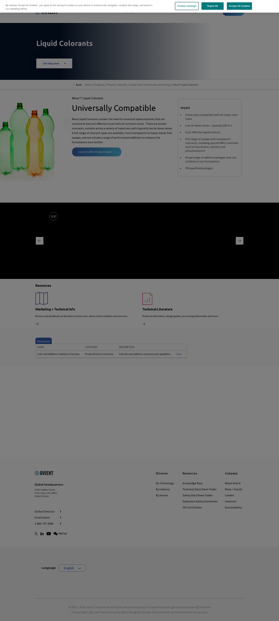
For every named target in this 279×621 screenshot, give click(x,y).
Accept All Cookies (239, 4)
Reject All (212, 4)
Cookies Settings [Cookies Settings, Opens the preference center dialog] (186, 4)
